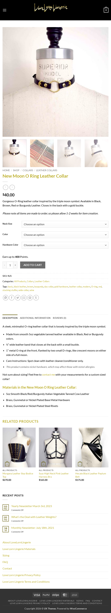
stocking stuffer (10, 290)
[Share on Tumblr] (36, 297)
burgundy (38, 286)
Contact (7, 568)
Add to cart (32, 264)
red (100, 286)
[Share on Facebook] (12, 297)
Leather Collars (46, 170)
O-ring (94, 286)
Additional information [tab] (35, 318)
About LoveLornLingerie (17, 542)
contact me (48, 374)
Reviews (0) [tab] (59, 318)
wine (32, 290)
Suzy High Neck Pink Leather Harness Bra (54, 475)
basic (10, 286)
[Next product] (5, 187)
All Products (20, 281)
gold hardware (61, 286)
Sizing (6, 555)
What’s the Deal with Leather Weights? (33, 516)
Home (6, 170)
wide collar (23, 290)
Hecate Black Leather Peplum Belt (90, 475)
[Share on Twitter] (18, 297)
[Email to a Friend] (24, 297)
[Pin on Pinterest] (30, 297)
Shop (16, 170)
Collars (28, 170)
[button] (5, 10)
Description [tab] (10, 318)
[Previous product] (12, 187)
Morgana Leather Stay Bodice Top (18, 475)
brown (30, 286)
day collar (48, 286)
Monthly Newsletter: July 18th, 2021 (32, 527)
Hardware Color (10, 245)
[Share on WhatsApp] (5, 297)
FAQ (5, 562)
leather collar (75, 286)
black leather (20, 286)
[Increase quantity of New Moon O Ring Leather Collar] (15, 265)
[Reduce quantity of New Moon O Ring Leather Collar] (5, 265)
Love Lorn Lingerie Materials (19, 548)
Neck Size (7, 224)
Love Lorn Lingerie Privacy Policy (22, 575)
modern (86, 286)
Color (5, 234)
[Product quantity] (10, 265)
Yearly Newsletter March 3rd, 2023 (31, 506)
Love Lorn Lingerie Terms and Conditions (26, 581)
